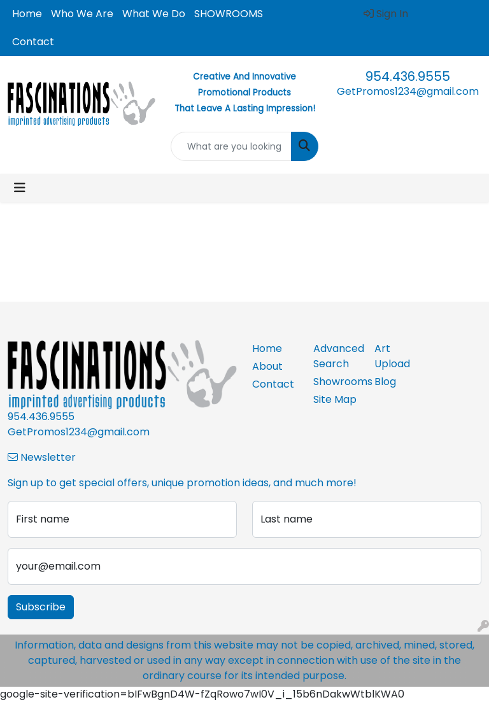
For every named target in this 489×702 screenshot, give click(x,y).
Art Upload (392, 356)
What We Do (153, 13)
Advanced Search (336, 356)
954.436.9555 (407, 76)
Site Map (335, 399)
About (267, 366)
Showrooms (336, 381)
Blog (385, 381)
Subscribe (41, 607)
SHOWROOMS (228, 13)
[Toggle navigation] (19, 188)
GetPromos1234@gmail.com (408, 91)
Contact (33, 41)
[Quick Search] (231, 146)
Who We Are (82, 13)
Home (27, 13)
